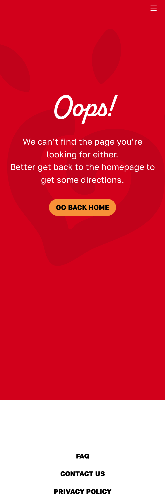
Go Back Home (82, 207)
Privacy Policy (82, 491)
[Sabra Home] (82, 429)
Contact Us (82, 473)
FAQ (82, 456)
